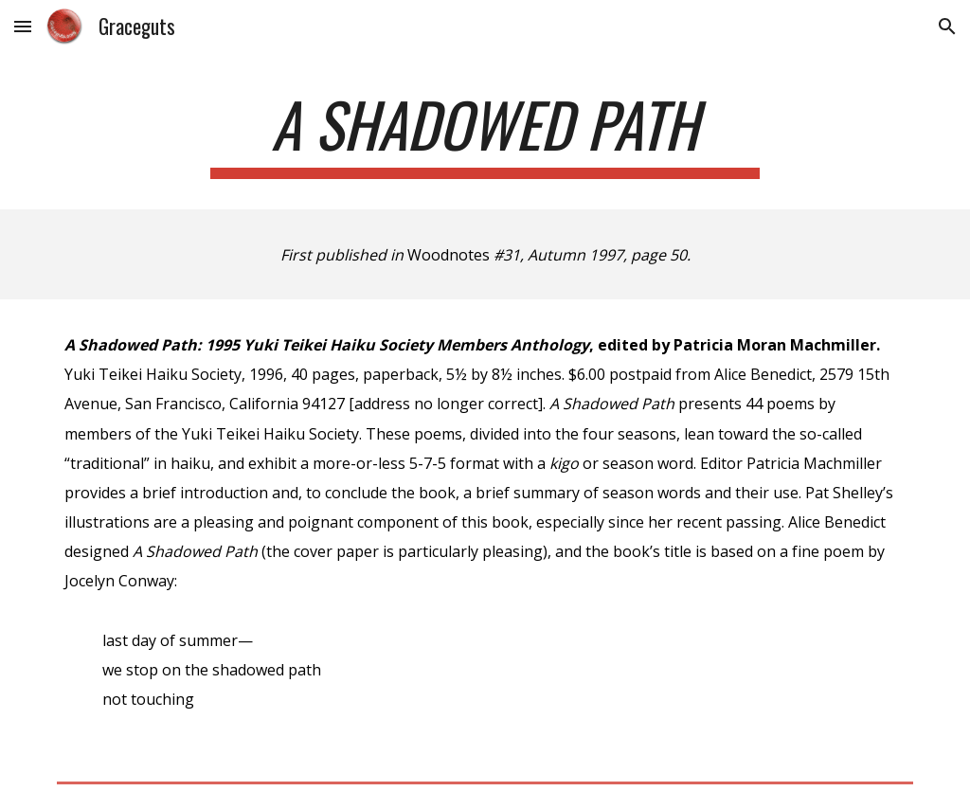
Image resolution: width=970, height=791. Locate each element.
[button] (22, 26)
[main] (484, 133)
